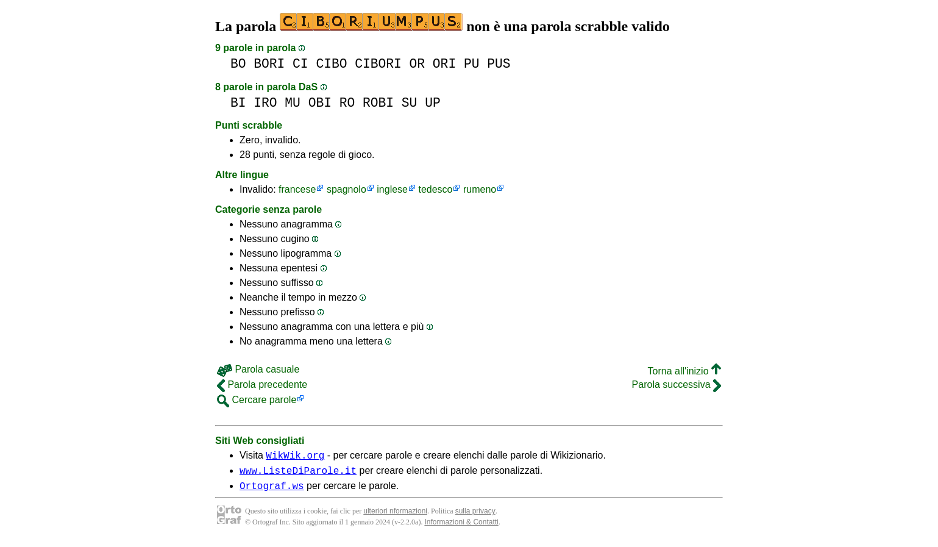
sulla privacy (475, 516)
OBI (320, 103)
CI (300, 64)
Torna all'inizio (684, 371)
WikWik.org (295, 456)
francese (297, 189)
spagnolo (346, 189)
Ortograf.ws (272, 491)
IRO (265, 103)
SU (409, 103)
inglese (392, 189)
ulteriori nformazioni (395, 516)
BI (238, 103)
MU (292, 103)
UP (433, 103)
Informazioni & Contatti (461, 527)
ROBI (378, 103)
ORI (444, 64)
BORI (269, 64)
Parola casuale (258, 369)
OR (417, 64)
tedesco (435, 189)
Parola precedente (262, 384)
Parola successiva (676, 384)
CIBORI (378, 64)
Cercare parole (256, 400)
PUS (498, 64)
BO (238, 64)
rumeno (479, 189)
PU (472, 64)
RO (347, 103)
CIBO (331, 64)
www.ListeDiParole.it (298, 474)
